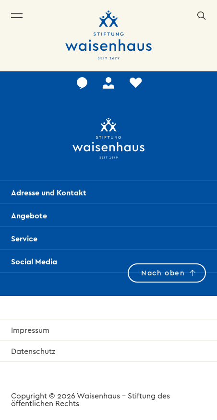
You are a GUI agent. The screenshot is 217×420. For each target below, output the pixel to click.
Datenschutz (33, 351)
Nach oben (163, 273)
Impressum (30, 330)
